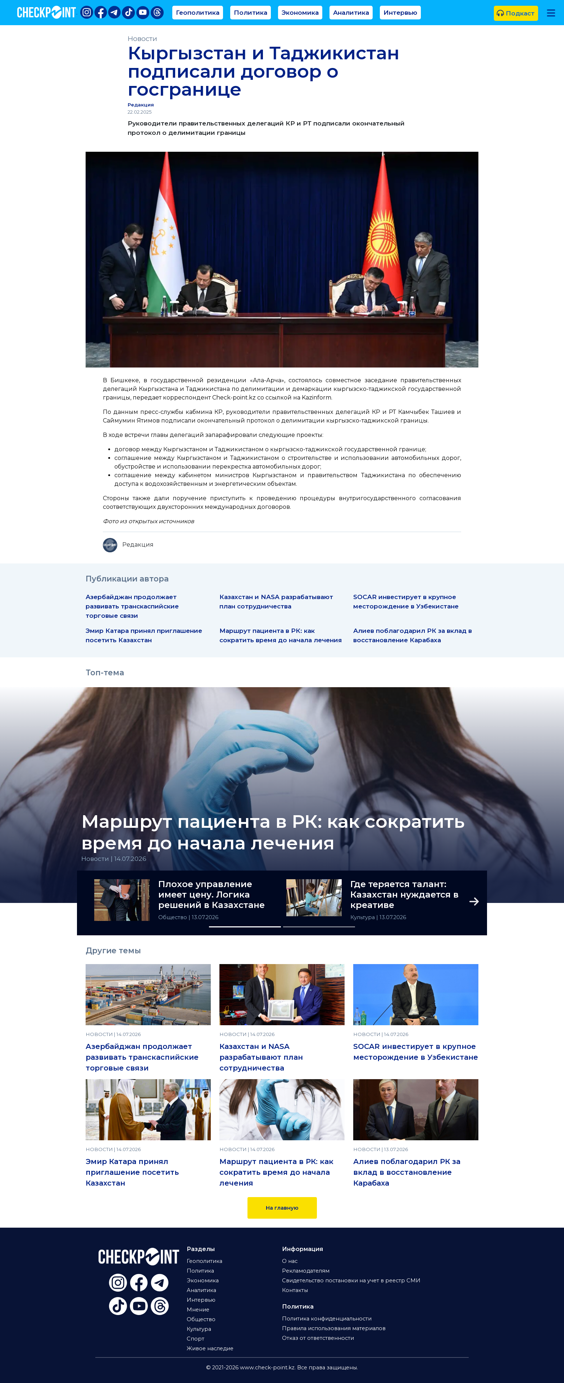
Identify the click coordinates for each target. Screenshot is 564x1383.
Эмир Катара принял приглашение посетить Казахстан (132, 1172)
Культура (363, 917)
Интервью (400, 12)
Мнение (198, 1309)
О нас (289, 1261)
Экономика (300, 12)
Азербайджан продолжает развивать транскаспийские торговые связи (132, 606)
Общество (173, 917)
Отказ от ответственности (318, 1338)
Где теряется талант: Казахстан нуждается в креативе (404, 894)
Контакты (295, 1290)
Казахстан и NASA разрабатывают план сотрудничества (261, 1057)
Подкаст (516, 13)
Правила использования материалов (334, 1328)
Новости (142, 39)
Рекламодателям (305, 1271)
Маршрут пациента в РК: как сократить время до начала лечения (273, 832)
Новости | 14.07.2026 (113, 858)
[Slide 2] (319, 927)
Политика (250, 12)
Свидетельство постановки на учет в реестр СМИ (351, 1280)
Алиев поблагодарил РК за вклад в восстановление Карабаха (406, 1172)
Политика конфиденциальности (327, 1318)
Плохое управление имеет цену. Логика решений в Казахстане (211, 894)
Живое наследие (210, 1348)
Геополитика (197, 12)
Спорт (195, 1339)
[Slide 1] (245, 927)
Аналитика (351, 12)
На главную (282, 1208)
